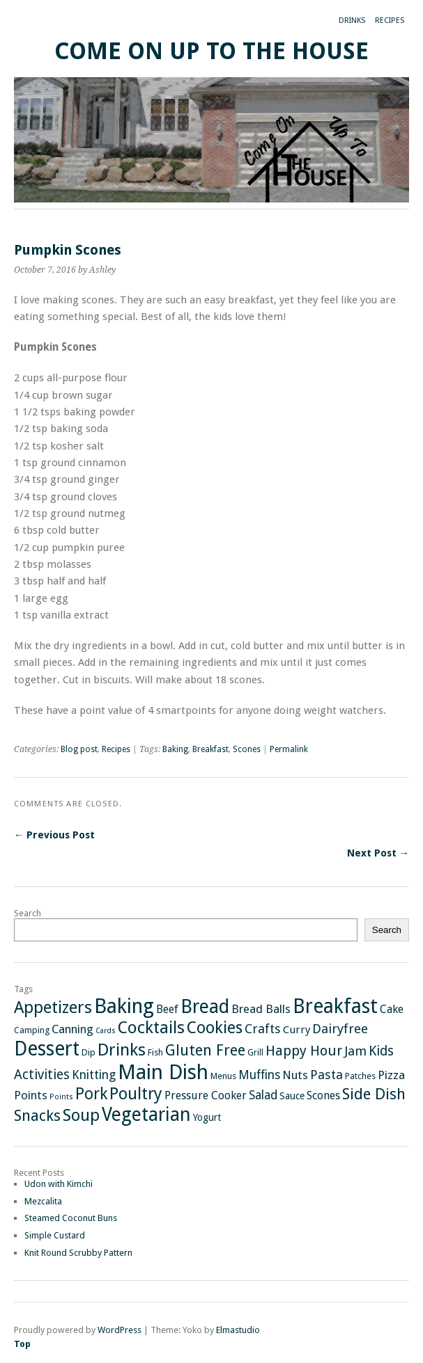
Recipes (389, 20)
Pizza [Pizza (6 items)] (391, 1075)
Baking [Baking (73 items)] (124, 1006)
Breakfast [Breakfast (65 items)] (335, 1006)
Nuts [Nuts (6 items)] (295, 1075)
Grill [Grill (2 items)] (255, 1052)
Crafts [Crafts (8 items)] (263, 1028)
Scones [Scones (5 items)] (323, 1095)
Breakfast (210, 749)
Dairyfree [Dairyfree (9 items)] (340, 1029)
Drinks (352, 20)
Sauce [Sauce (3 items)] (292, 1095)
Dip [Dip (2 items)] (88, 1052)
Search (27, 913)
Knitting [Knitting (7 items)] (94, 1075)
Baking (175, 749)
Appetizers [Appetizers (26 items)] (53, 1007)
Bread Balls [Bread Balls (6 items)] (261, 1009)
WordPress (119, 1330)
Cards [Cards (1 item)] (105, 1030)
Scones (247, 749)
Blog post (79, 749)
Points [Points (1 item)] (61, 1096)
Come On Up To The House (211, 51)
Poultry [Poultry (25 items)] (135, 1093)
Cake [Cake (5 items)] (391, 1009)
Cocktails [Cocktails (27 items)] (151, 1027)
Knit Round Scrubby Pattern (78, 1253)
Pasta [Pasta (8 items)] (326, 1074)
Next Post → (378, 853)
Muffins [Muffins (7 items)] (259, 1075)
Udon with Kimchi (58, 1184)
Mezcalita (43, 1201)
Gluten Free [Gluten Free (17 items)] (205, 1050)
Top (22, 1344)
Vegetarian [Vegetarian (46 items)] (146, 1114)
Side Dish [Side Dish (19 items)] (374, 1094)
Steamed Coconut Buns (70, 1218)
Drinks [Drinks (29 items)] (122, 1049)
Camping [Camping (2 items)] (31, 1030)
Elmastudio (238, 1330)
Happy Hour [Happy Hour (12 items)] (304, 1050)
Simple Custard (54, 1235)
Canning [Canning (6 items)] (72, 1029)
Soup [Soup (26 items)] (81, 1115)
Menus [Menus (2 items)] (223, 1076)
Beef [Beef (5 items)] (167, 1009)
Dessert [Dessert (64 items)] (46, 1048)
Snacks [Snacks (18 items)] (37, 1115)
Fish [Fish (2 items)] (155, 1052)
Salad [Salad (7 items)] (263, 1095)
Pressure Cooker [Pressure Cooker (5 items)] (205, 1095)
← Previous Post (54, 834)
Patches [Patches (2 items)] (360, 1076)
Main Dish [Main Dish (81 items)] (163, 1072)
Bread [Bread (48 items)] (204, 1006)
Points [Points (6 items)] (30, 1095)
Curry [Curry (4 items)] (296, 1029)
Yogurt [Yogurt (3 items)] (207, 1117)
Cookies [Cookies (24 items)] (215, 1027)
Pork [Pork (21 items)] (91, 1094)
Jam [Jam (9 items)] (355, 1051)
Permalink (289, 749)
